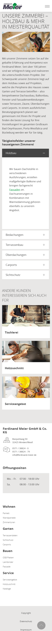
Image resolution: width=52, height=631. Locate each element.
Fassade (6, 566)
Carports (7, 544)
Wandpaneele (9, 517)
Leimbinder (8, 562)
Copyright (26, 613)
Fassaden (14, 189)
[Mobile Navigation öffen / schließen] (46, 6)
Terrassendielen (10, 535)
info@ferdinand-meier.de (24, 454)
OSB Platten (8, 557)
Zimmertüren (9, 522)
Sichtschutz (8, 540)
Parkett (6, 513)
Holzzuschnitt (9, 584)
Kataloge (7, 588)
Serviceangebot (10, 579)
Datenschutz (26, 621)
